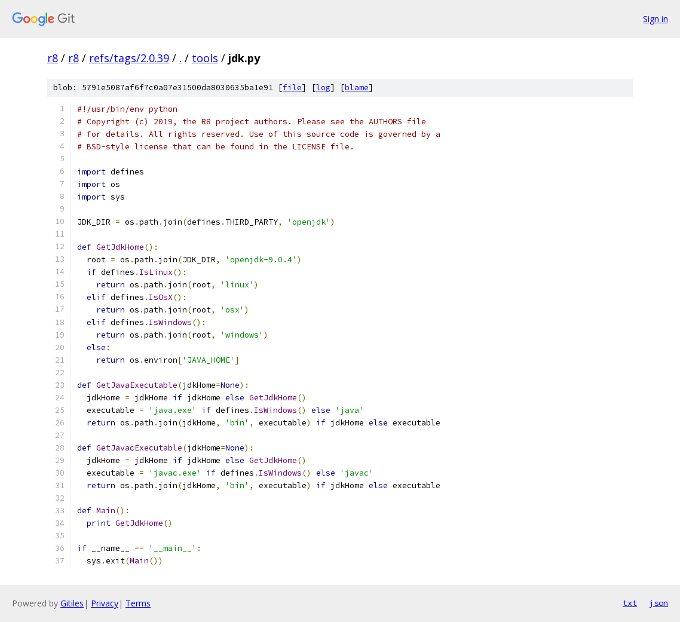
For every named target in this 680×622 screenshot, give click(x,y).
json (658, 603)
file (292, 87)
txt (630, 603)
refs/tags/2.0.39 (129, 58)
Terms (138, 603)
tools (205, 58)
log (323, 87)
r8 (52, 58)
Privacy (104, 603)
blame (357, 87)
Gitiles (72, 603)
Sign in (655, 18)
